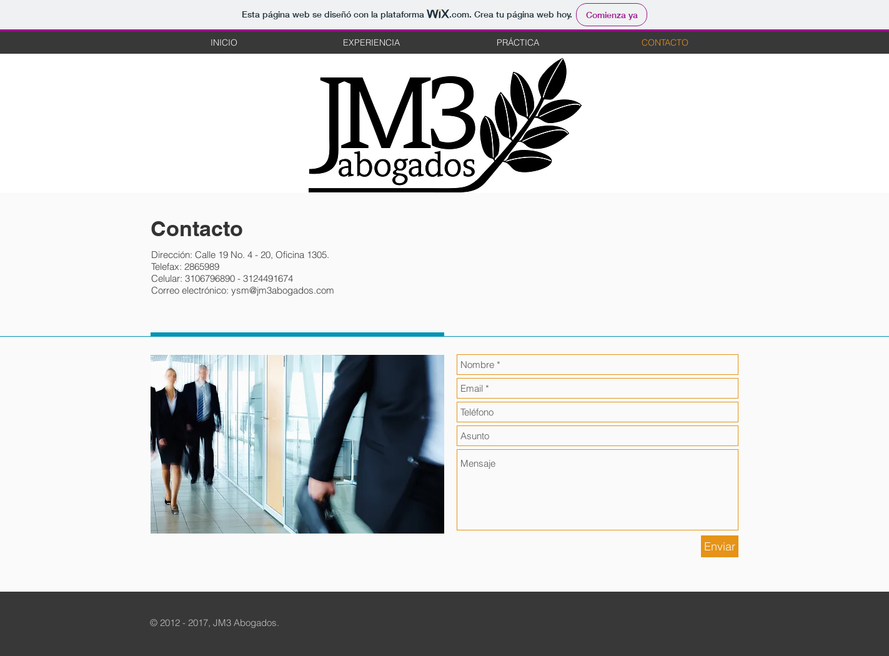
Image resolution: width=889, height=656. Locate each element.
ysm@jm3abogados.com (282, 290)
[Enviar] (719, 546)
